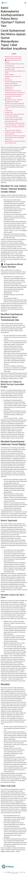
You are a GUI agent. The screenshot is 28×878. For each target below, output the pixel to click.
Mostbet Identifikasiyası (11, 83)
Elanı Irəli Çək (8, 80)
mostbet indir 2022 (15, 609)
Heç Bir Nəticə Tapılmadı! (11, 116)
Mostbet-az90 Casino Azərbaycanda (14, 114)
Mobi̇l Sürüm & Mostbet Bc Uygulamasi (15, 135)
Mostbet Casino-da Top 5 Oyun (13, 76)
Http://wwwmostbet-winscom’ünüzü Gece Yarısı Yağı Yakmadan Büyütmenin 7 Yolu (15, 106)
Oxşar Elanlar (8, 110)
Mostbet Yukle (9, 112)
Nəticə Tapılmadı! (9, 74)
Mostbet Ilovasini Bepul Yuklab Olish (14, 103)
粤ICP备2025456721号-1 (17, 873)
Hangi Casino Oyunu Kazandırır (13, 130)
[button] (25, 2)
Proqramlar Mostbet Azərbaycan (13, 82)
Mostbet (7, 78)
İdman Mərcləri (9, 89)
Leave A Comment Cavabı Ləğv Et (14, 117)
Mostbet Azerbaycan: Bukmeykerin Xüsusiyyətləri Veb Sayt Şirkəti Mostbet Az (14, 96)
